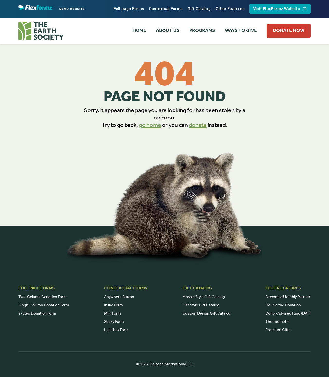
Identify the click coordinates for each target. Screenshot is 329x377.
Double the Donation (283, 305)
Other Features (230, 8)
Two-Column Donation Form (42, 297)
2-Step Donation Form (37, 313)
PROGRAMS (202, 30)
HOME (139, 30)
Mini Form (112, 313)
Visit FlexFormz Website (280, 8)
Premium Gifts (278, 330)
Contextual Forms (166, 8)
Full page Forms (129, 8)
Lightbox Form (116, 330)
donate (198, 125)
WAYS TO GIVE (241, 30)
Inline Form (113, 305)
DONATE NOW (288, 30)
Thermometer (277, 322)
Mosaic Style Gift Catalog (204, 297)
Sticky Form (114, 322)
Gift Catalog (199, 8)
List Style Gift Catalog (201, 305)
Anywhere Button (119, 297)
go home (150, 125)
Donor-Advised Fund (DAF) (288, 313)
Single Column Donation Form (43, 305)
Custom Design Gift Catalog (206, 313)
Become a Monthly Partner (287, 297)
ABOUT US (168, 30)
